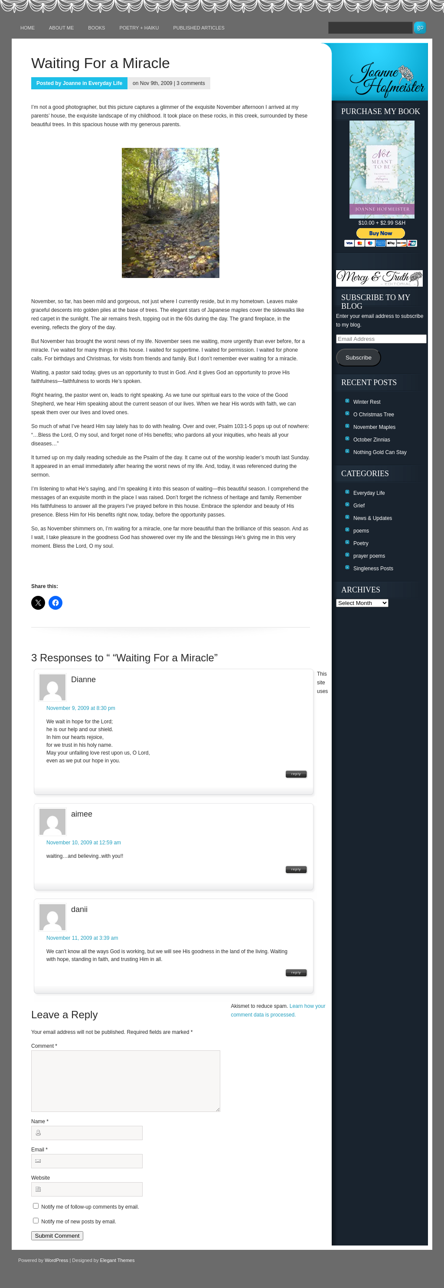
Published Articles (198, 27)
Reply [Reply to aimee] (296, 869)
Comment (44, 1046)
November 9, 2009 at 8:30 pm (80, 708)
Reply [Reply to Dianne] (296, 774)
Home (27, 27)
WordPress (56, 1270)
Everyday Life (105, 83)
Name (40, 1132)
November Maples (374, 427)
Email (39, 1160)
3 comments (190, 83)
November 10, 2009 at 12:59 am (83, 843)
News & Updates (372, 518)
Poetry (361, 543)
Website (40, 1188)
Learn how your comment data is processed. (286, 1014)
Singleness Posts (373, 569)
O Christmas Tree (373, 415)
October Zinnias (371, 440)
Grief (359, 506)
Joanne (72, 83)
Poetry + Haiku (139, 27)
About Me (61, 27)
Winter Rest (367, 402)
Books (96, 27)
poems (361, 531)
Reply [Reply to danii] (296, 972)
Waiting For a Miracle (100, 63)
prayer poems (369, 556)
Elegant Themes (117, 1270)
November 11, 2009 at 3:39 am (82, 938)
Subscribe (359, 357)
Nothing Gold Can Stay (380, 452)
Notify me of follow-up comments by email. (90, 1217)
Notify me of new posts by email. (78, 1232)
